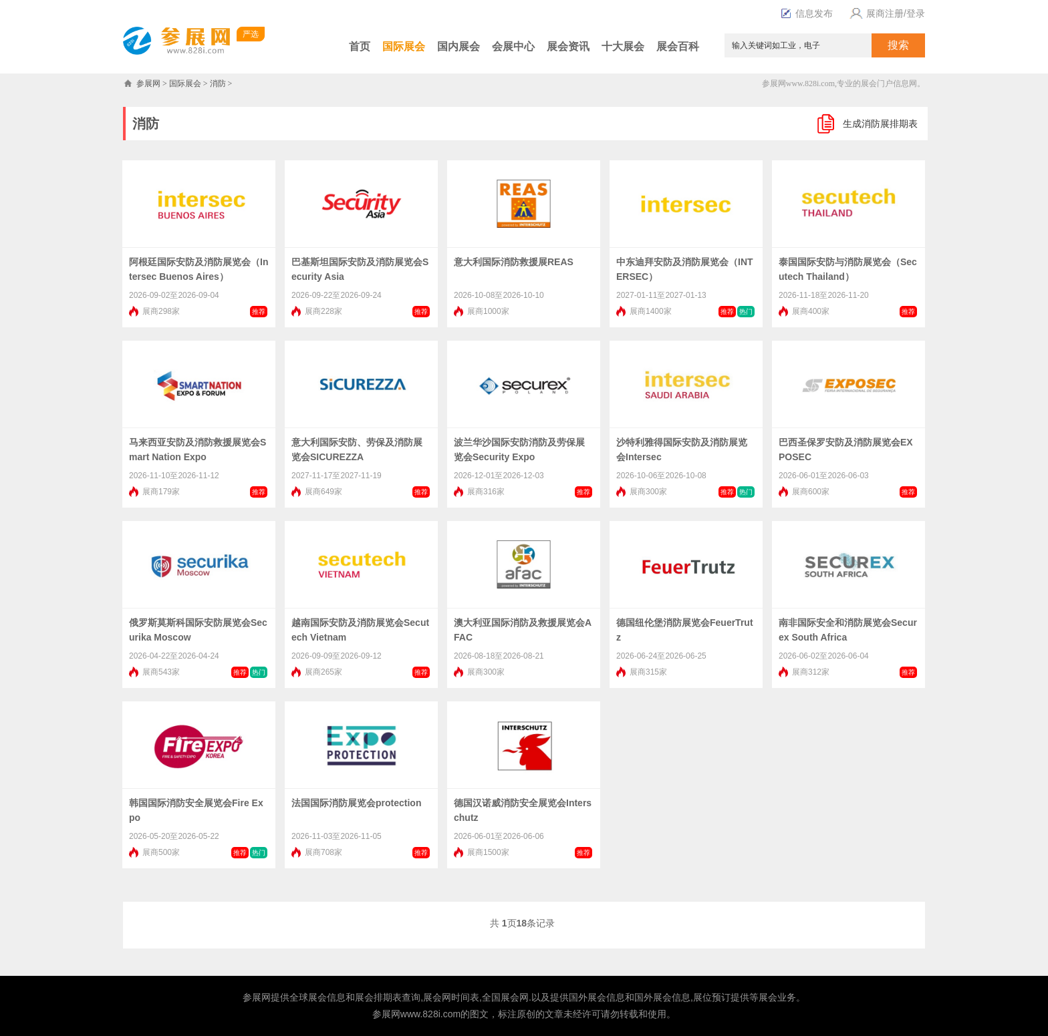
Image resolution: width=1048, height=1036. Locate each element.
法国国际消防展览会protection (356, 803)
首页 (359, 46)
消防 (218, 83)
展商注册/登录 (885, 13)
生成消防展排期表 (880, 123)
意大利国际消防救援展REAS (513, 261)
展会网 (437, 997)
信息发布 (807, 13)
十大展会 (623, 46)
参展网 (148, 83)
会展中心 (513, 46)
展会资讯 (568, 46)
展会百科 (677, 46)
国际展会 (403, 46)
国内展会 (458, 46)
